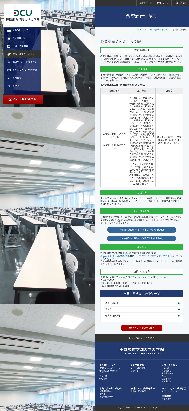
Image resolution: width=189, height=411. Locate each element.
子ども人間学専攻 (138, 368)
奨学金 (108, 309)
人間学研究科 (19, 38)
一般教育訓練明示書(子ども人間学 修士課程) (142, 229)
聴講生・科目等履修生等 (25, 62)
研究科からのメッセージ (109, 368)
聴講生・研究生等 (138, 391)
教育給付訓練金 (113, 315)
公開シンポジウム (169, 391)
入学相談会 (166, 371)
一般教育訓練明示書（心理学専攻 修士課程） (141, 238)
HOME (140, 29)
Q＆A (164, 376)
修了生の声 (166, 381)
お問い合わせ (162, 3)
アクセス (17, 86)
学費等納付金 (111, 303)
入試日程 (165, 368)
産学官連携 (166, 399)
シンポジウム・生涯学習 (25, 70)
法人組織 (103, 376)
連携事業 (17, 78)
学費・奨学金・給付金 (24, 54)
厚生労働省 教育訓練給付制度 (115, 255)
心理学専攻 (135, 371)
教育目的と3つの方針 (108, 371)
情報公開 (103, 379)
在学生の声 (166, 379)
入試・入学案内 (20, 46)
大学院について (20, 30)
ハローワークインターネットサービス (153, 255)
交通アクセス (180, 3)
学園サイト (144, 3)
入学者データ (167, 373)
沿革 (101, 373)
